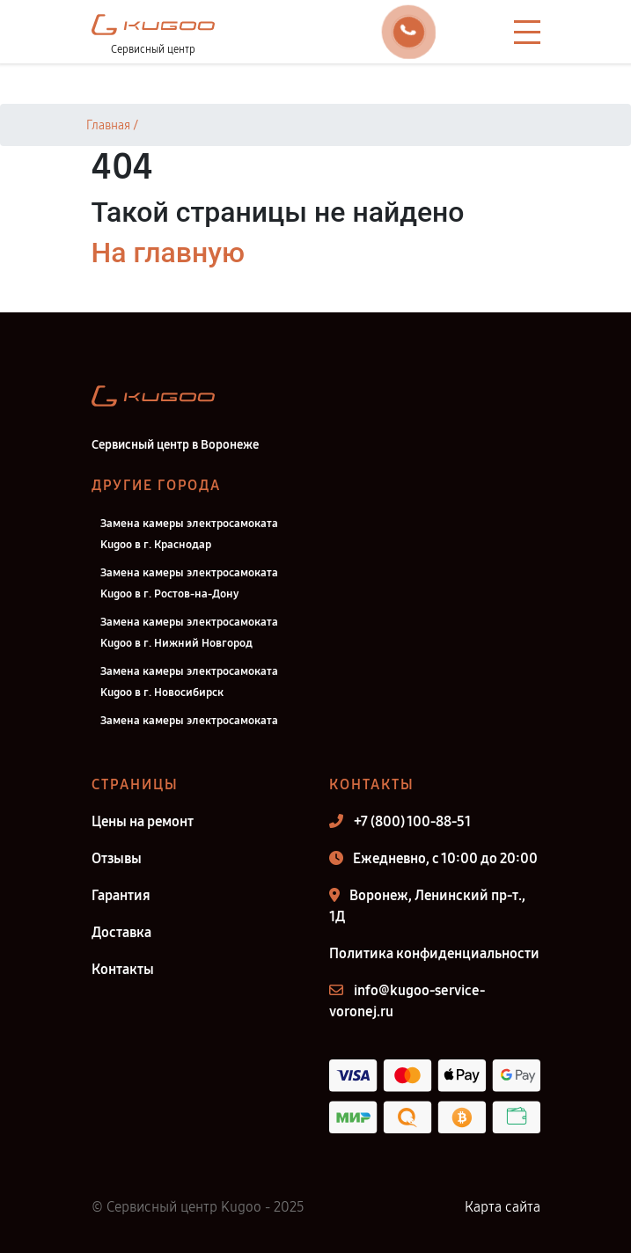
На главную (168, 252)
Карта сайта (502, 1206)
